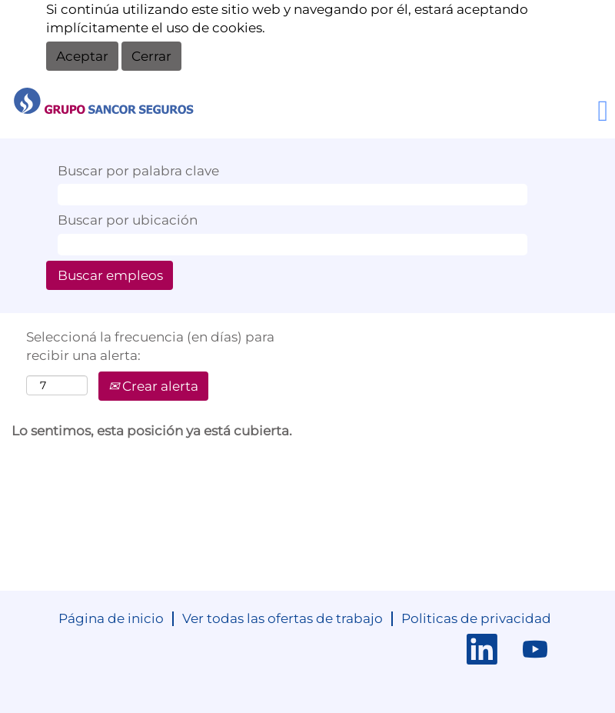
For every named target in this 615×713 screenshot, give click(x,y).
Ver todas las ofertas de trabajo (282, 618)
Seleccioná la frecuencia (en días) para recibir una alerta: (150, 346)
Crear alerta (153, 386)
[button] (513, 112)
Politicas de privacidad (476, 618)
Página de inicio (111, 618)
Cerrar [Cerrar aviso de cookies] (151, 56)
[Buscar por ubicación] (292, 244)
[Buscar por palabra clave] (292, 194)
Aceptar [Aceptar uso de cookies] (82, 56)
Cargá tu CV (365, 105)
